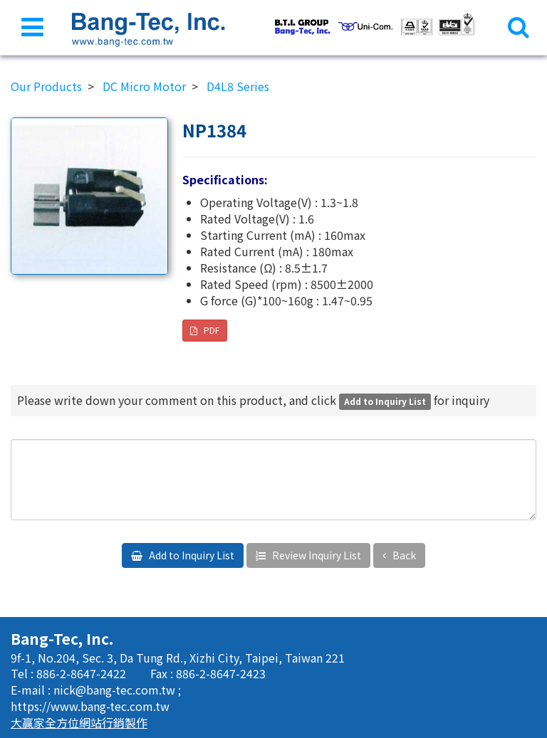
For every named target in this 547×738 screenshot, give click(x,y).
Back (403, 555)
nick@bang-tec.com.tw (115, 689)
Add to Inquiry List (190, 555)
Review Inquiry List (315, 555)
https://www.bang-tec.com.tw (90, 706)
